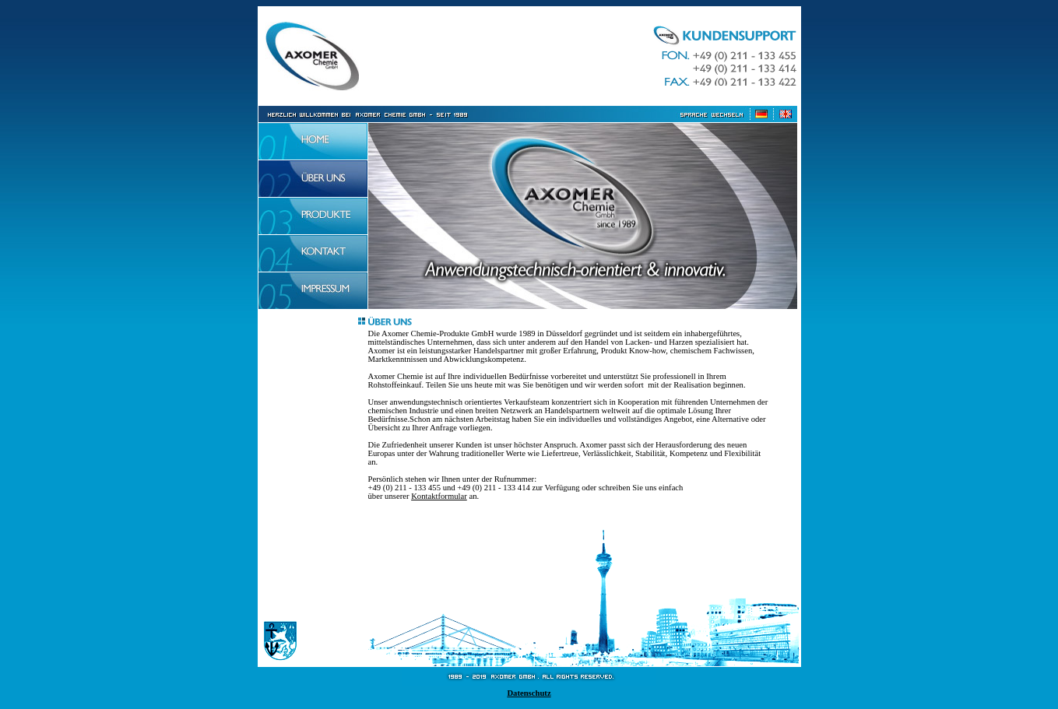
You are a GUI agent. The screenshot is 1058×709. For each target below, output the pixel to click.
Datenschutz (528, 693)
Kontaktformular (439, 496)
